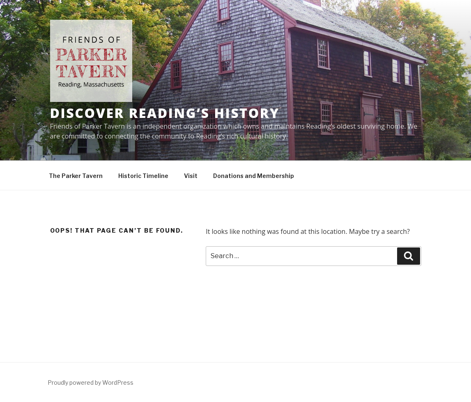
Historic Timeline (143, 175)
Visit (191, 175)
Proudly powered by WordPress (90, 382)
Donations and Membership (253, 175)
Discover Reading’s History (165, 113)
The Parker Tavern (76, 175)
